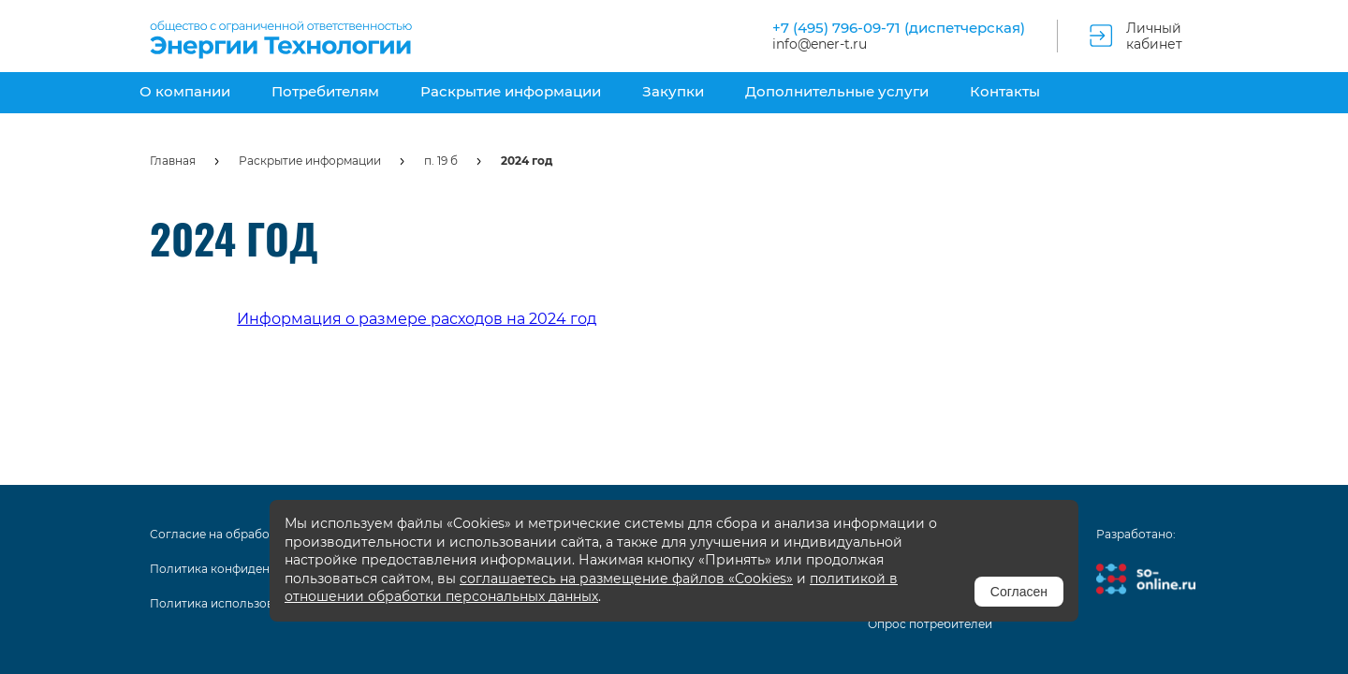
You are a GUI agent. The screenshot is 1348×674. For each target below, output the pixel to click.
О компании (184, 91)
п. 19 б (441, 161)
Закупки (673, 91)
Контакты (1005, 91)
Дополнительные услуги (837, 91)
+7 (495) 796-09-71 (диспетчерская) (898, 28)
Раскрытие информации (510, 91)
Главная (173, 161)
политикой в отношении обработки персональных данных (591, 588)
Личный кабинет (1154, 36)
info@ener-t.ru (819, 44)
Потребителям (325, 91)
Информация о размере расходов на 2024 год (416, 319)
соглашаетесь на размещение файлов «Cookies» (626, 578)
